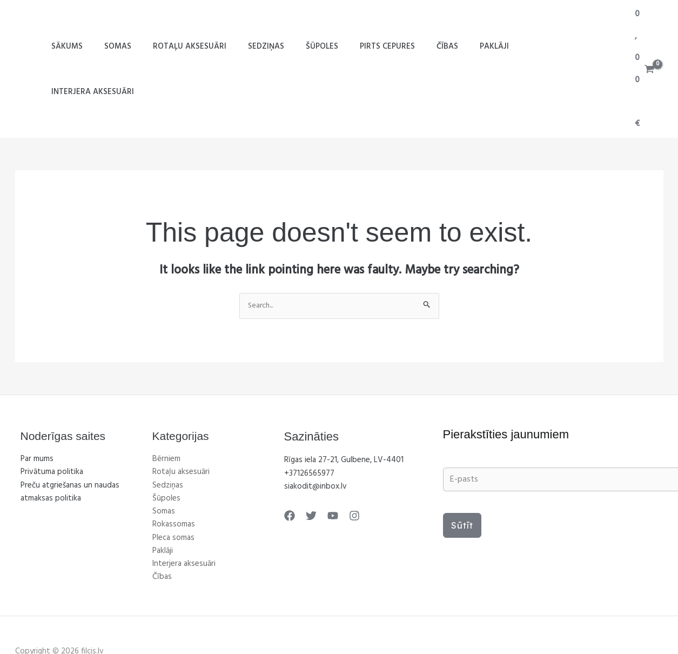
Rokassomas (173, 481)
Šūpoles (329, 47)
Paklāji (485, 47)
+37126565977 (309, 430)
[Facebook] (289, 472)
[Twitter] (308, 472)
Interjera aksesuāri (557, 47)
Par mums (37, 416)
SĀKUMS (95, 47)
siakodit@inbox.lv (315, 443)
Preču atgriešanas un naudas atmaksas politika (70, 449)
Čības (443, 47)
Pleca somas (173, 494)
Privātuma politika (52, 429)
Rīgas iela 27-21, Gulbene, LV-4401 (344, 417)
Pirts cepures (389, 47)
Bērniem (166, 416)
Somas (141, 47)
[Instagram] (346, 472)
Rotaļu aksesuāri (207, 47)
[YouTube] (327, 472)
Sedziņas (278, 47)
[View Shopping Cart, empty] (644, 47)
